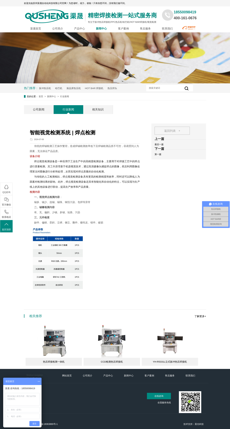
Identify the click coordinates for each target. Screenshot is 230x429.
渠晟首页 (35, 28)
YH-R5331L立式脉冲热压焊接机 (170, 361)
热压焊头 (112, 88)
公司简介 (57, 28)
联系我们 (167, 28)
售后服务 (145, 28)
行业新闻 (64, 96)
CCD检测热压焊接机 (112, 361)
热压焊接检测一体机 (54, 361)
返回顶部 (6, 226)
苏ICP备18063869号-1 (46, 424)
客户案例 (123, 28)
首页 (41, 96)
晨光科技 (199, 424)
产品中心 (79, 28)
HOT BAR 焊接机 (94, 88)
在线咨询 (158, 396)
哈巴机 (58, 88)
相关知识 (98, 109)
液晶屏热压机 (73, 88)
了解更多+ (200, 316)
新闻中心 (101, 28)
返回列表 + (172, 130)
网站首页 (67, 375)
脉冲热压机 (45, 88)
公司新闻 (38, 109)
